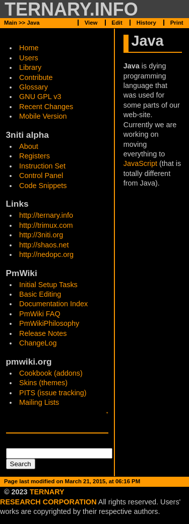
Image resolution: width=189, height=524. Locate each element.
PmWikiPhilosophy (49, 323)
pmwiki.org (29, 362)
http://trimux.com (46, 225)
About (28, 146)
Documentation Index (53, 304)
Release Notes (43, 333)
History (146, 23)
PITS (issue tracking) (53, 393)
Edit (116, 491)
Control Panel (41, 175)
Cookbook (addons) (51, 373)
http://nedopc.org (46, 254)
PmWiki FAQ (39, 314)
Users (28, 58)
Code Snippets (43, 186)
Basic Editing (40, 294)
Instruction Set (42, 166)
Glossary (33, 87)
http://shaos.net (44, 245)
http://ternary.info (46, 215)
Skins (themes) (43, 383)
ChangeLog (37, 343)
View (91, 491)
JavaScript (140, 163)
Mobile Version (43, 116)
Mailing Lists (39, 402)
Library (30, 67)
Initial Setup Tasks (48, 285)
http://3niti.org (41, 235)
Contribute (35, 77)
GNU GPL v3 (40, 97)
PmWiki (21, 273)
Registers (34, 156)
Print (176, 23)
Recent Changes (46, 107)
